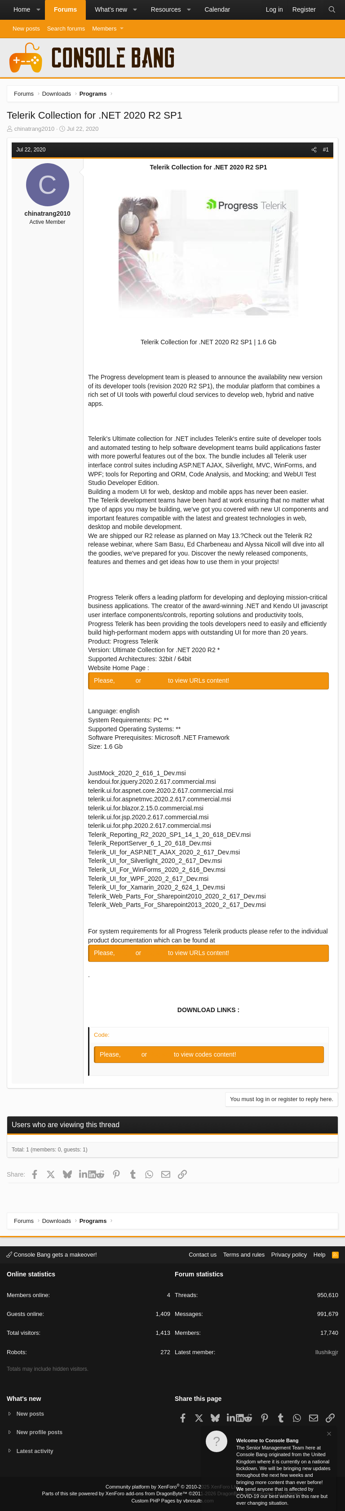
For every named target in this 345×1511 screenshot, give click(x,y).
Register (155, 680)
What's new (111, 9)
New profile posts (41, 1431)
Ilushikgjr (326, 1351)
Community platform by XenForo (172, 1486)
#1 (326, 150)
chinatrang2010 (34, 128)
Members (104, 28)
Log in (126, 680)
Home (21, 9)
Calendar (217, 9)
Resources (166, 9)
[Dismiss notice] (328, 1435)
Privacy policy (289, 1253)
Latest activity (36, 1451)
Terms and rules (244, 1253)
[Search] (332, 10)
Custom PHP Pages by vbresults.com (172, 1500)
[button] (38, 10)
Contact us (203, 1253)
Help (320, 1253)
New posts (26, 28)
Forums (65, 9)
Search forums (66, 28)
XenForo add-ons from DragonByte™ (146, 1493)
